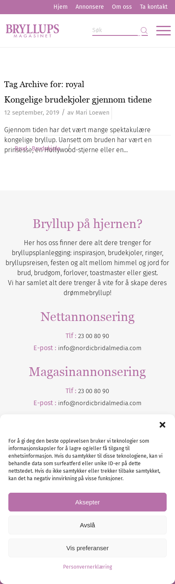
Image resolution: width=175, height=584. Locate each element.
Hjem (60, 6)
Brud (21, 149)
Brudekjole (46, 149)
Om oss (122, 6)
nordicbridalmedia (102, 403)
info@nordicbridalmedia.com (100, 348)
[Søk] (120, 30)
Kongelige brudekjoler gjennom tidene (78, 99)
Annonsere (90, 6)
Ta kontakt (153, 6)
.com (135, 403)
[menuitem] (60, 7)
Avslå (87, 525)
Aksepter (87, 502)
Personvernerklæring (87, 567)
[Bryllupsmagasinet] (70, 30)
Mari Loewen (92, 112)
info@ (67, 403)
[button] (162, 425)
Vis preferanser (87, 547)
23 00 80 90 (93, 336)
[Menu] (159, 30)
